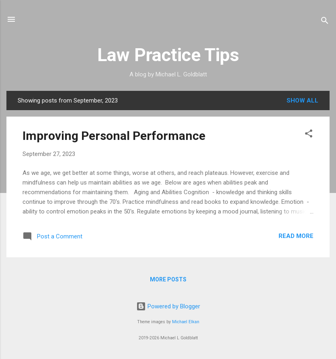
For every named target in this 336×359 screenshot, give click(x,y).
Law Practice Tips (168, 55)
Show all (302, 100)
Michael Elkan (185, 321)
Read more (296, 236)
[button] (308, 135)
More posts (168, 279)
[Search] (325, 22)
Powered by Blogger (168, 306)
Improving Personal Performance (114, 136)
